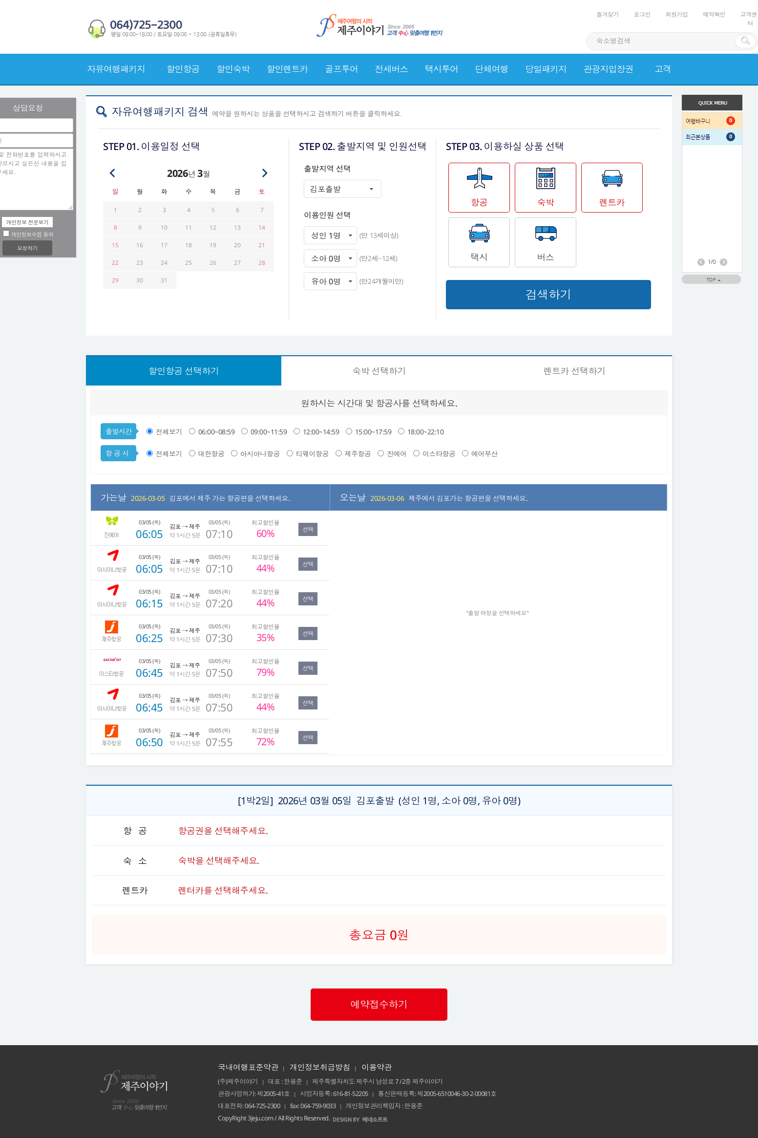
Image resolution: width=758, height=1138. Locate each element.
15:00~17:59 (374, 431)
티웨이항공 (312, 453)
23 (139, 262)
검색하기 (548, 294)
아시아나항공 (260, 453)
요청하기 (27, 248)
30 (139, 280)
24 (164, 262)
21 (261, 245)
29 (115, 280)
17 (164, 245)
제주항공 (358, 453)
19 (213, 245)
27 (237, 262)
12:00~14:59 (322, 431)
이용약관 (376, 1067)
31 (164, 280)
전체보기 (169, 431)
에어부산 (484, 453)
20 (237, 245)
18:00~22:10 (425, 431)
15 (115, 245)
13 (237, 227)
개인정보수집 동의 (28, 234)
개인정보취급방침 (320, 1067)
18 (188, 245)
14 (261, 227)
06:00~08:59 (217, 431)
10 (164, 227)
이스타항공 (439, 453)
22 (115, 262)
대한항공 (211, 453)
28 (261, 262)
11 (188, 227)
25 (188, 262)
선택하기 (183, 371)
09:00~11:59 (270, 431)
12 (213, 227)
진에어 (397, 453)
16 (139, 245)
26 (213, 262)
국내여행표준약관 (248, 1067)
